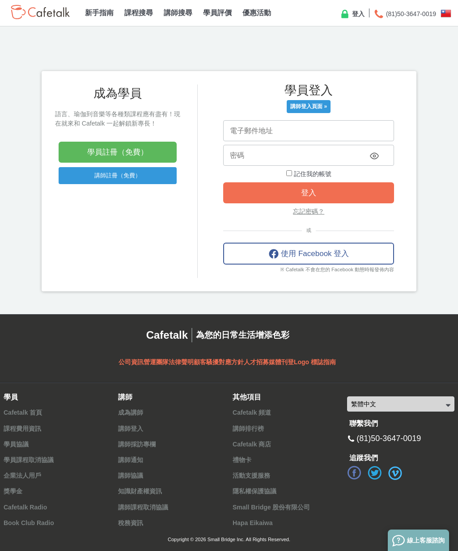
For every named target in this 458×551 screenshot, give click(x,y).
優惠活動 (256, 13)
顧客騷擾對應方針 (219, 362)
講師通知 (130, 459)
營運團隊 (156, 362)
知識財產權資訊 (140, 491)
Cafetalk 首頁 (23, 412)
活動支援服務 (251, 475)
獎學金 (13, 491)
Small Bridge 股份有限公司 (271, 507)
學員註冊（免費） (117, 152)
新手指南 (99, 13)
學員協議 (16, 444)
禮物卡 (242, 459)
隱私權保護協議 (254, 491)
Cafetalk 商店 (252, 444)
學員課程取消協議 (29, 459)
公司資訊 (131, 362)
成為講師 (130, 412)
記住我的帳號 (308, 173)
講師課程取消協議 (143, 507)
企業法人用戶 (22, 475)
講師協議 (130, 475)
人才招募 (256, 362)
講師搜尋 (178, 13)
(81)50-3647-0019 (404, 14)
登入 (352, 14)
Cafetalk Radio (25, 507)
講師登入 (130, 428)
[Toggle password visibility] (374, 155)
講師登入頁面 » (308, 106)
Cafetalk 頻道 (252, 412)
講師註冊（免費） (117, 175)
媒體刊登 (281, 362)
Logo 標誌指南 (315, 362)
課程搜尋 (138, 13)
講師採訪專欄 (137, 444)
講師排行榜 (248, 428)
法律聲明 (181, 362)
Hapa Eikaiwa (253, 522)
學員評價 (217, 13)
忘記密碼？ (308, 211)
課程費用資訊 (22, 428)
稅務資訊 (130, 522)
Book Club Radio (29, 522)
